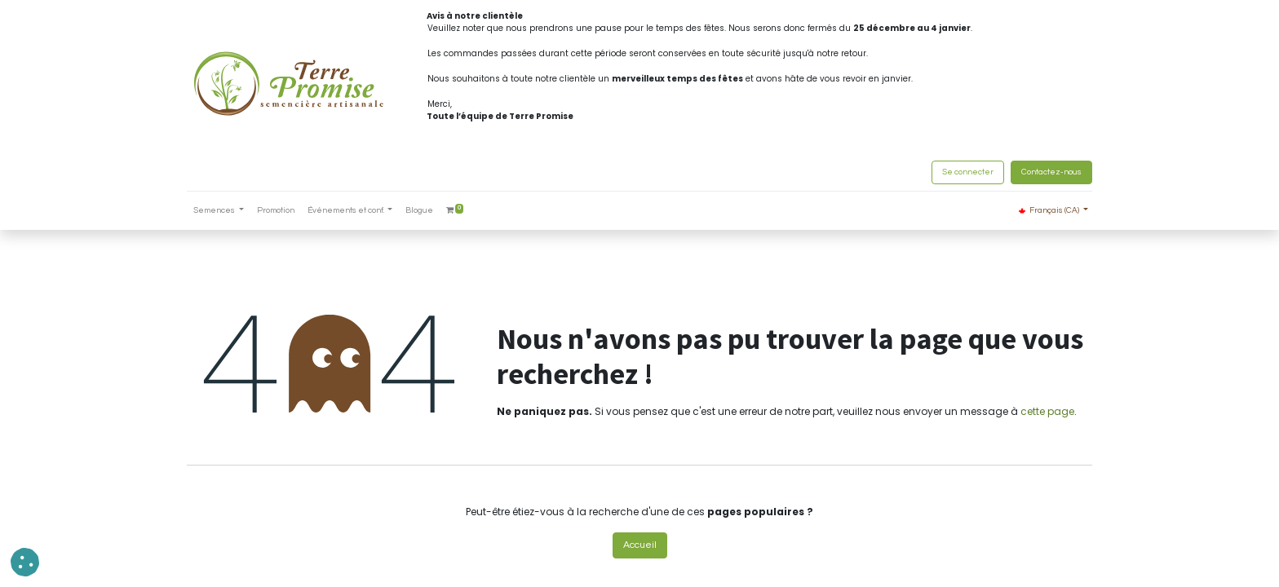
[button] (25, 562)
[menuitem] (275, 210)
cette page (1047, 411)
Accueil (640, 545)
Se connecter (968, 172)
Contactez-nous (1051, 172)
